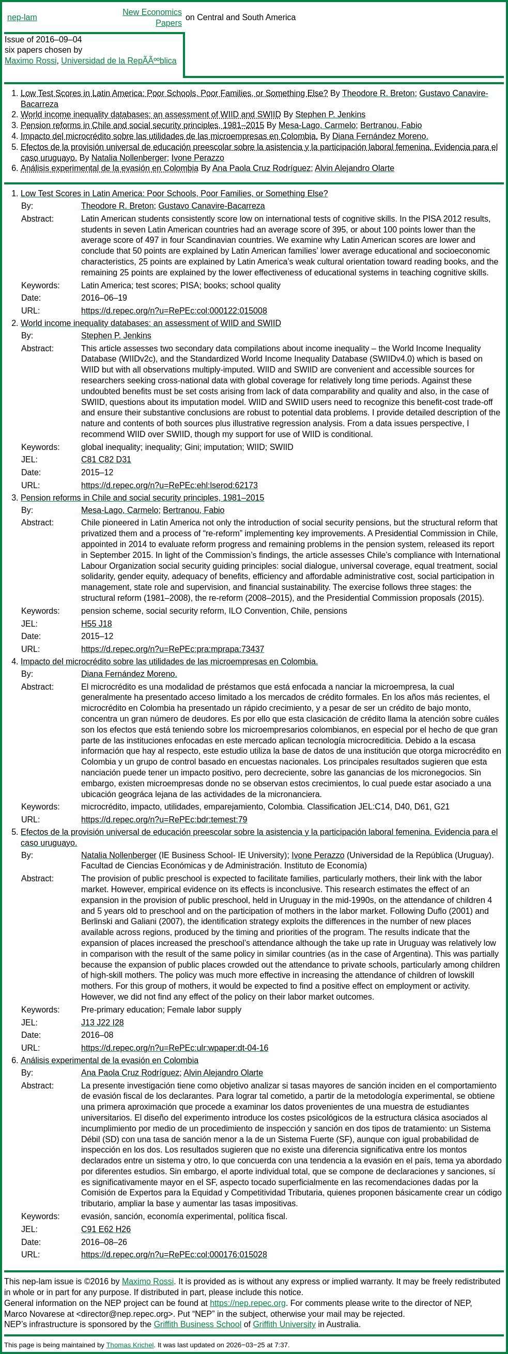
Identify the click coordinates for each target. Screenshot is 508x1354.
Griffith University (284, 1324)
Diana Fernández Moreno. (380, 136)
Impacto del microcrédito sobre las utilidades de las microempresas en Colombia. (169, 136)
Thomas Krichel (129, 1345)
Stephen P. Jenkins (331, 114)
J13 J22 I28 (102, 1022)
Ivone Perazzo (198, 157)
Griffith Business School (198, 1324)
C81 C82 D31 (106, 459)
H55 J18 (96, 623)
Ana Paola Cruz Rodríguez (261, 168)
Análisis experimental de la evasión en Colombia (109, 168)
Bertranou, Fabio (391, 125)
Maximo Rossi (30, 60)
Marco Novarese (34, 1314)
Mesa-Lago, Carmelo (317, 125)
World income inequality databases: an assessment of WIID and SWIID (151, 114)
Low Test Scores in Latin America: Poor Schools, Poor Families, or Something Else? (174, 93)
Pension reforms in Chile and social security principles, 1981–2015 (142, 125)
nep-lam (22, 17)
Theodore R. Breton (378, 93)
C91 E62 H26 (106, 1229)
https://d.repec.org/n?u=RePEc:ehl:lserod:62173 (169, 485)
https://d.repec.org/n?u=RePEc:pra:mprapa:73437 (172, 649)
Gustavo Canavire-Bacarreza (211, 205)
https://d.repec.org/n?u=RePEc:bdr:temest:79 (164, 819)
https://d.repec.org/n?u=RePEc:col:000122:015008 (174, 310)
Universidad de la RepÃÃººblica (118, 60)
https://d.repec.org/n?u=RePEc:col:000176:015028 (174, 1254)
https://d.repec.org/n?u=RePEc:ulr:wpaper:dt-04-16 (174, 1048)
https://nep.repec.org (248, 1303)
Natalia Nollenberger (129, 157)
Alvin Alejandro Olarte (354, 168)
